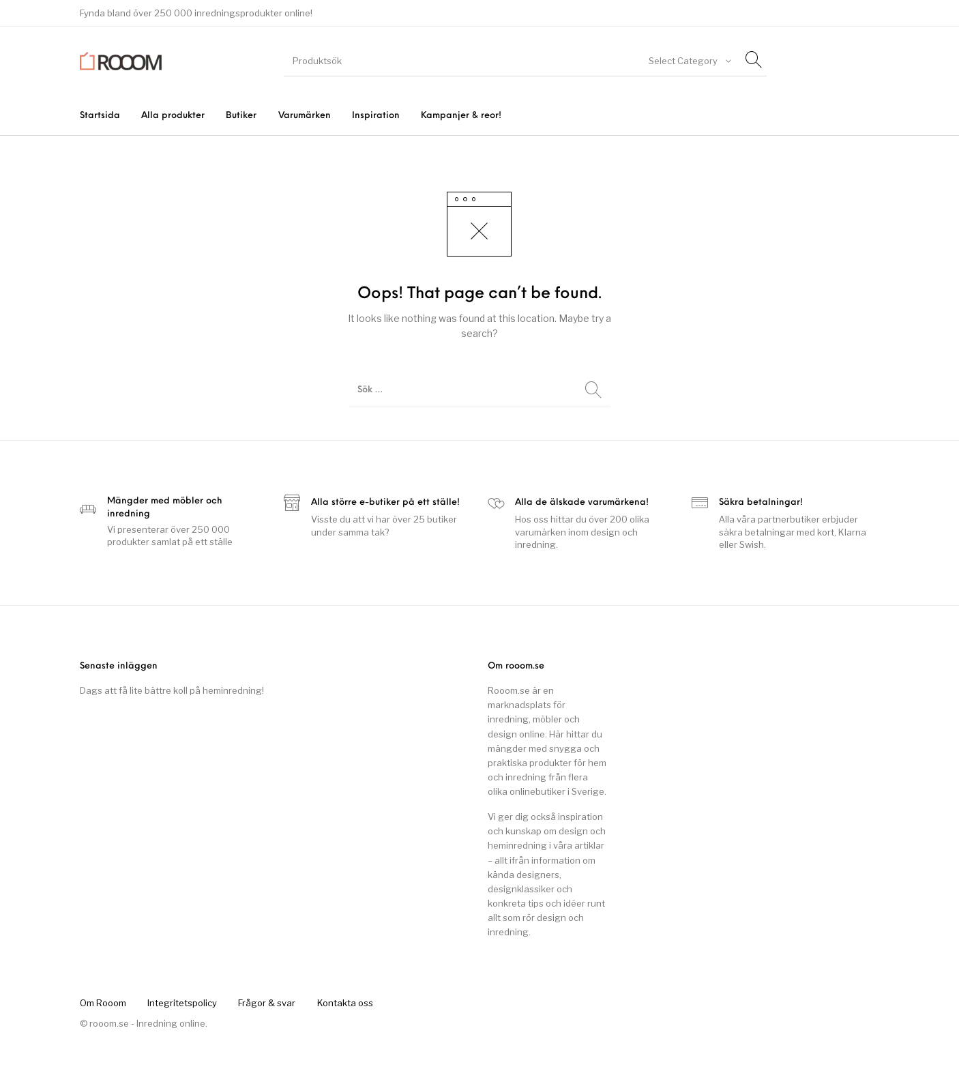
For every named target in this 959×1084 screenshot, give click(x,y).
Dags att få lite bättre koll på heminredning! (172, 690)
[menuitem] (99, 115)
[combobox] (689, 60)
